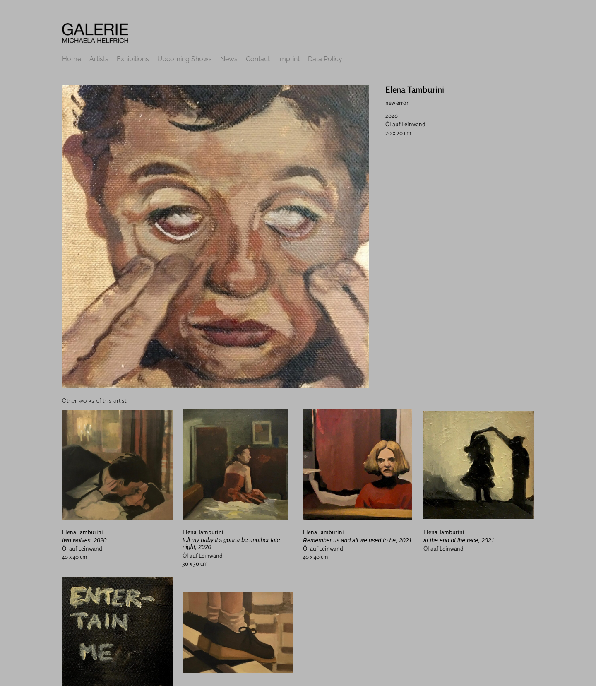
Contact (258, 59)
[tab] (94, 401)
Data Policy (325, 59)
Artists (98, 59)
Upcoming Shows (184, 59)
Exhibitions (133, 59)
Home (71, 59)
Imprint (289, 59)
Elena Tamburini (414, 89)
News (229, 59)
